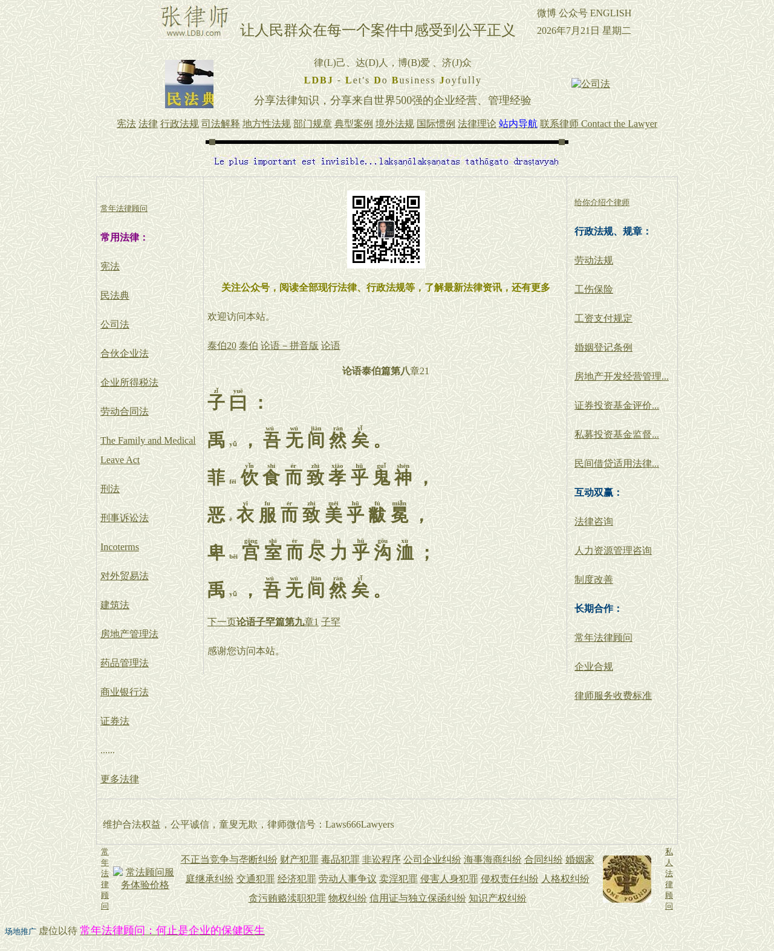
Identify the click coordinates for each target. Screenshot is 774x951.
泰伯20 (221, 345)
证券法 (114, 721)
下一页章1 (263, 622)
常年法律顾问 (603, 637)
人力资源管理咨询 (613, 550)
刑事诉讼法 (124, 518)
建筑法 (114, 605)
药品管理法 (124, 663)
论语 (330, 345)
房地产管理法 (129, 634)
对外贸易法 (124, 576)
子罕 (330, 622)
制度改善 (593, 579)
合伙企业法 (124, 353)
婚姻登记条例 (603, 347)
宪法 (110, 266)
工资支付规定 (603, 318)
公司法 (114, 324)
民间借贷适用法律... (616, 463)
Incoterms (119, 547)
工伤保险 (593, 289)
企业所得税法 (129, 382)
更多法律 (119, 779)
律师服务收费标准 (613, 695)
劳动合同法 (124, 411)
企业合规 (593, 666)
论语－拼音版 (290, 345)
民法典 (114, 295)
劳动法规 (593, 260)
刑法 (110, 489)
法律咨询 (593, 521)
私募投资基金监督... (616, 434)
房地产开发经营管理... (621, 376)
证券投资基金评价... (616, 405)
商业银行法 (124, 692)
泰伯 (248, 345)
